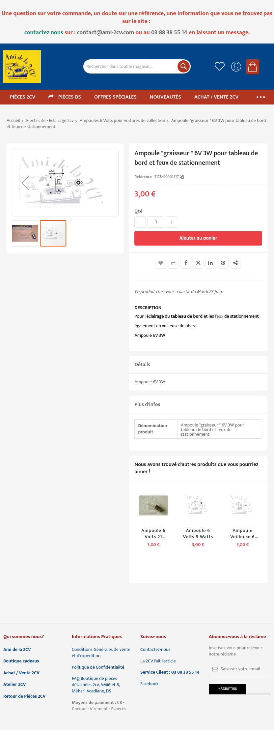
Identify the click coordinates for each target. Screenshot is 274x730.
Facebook (149, 684)
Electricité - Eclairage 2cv (50, 120)
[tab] (198, 365)
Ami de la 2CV (17, 650)
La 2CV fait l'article (158, 661)
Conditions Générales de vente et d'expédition (101, 653)
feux (219, 316)
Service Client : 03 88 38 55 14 (169, 672)
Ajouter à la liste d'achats (161, 263)
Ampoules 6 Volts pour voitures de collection (122, 120)
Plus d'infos (147, 404)
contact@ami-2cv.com (105, 33)
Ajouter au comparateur (173, 263)
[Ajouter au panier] (198, 238)
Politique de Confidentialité (98, 667)
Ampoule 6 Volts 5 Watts (198, 534)
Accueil (13, 120)
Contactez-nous (155, 650)
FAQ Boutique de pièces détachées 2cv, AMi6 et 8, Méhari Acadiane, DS (96, 685)
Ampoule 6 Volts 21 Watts (154, 534)
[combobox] (137, 66)
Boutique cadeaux (21, 661)
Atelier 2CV (14, 685)
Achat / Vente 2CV (21, 673)
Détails (142, 364)
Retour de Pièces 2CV (24, 696)
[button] (25, 183)
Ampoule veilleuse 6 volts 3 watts (243, 534)
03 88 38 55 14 (169, 33)
